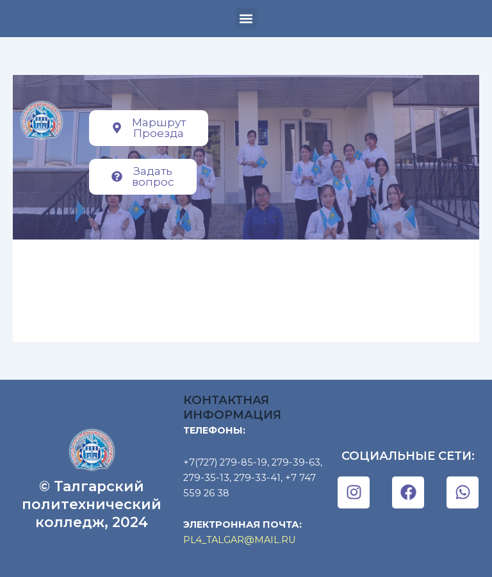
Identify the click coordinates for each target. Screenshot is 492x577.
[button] (246, 18)
